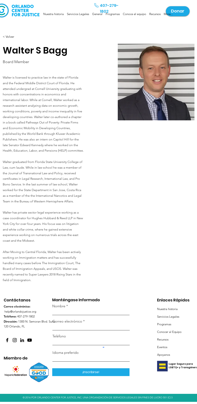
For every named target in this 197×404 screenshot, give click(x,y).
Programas (164, 324)
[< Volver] (10, 37)
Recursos (162, 339)
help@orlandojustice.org (20, 311)
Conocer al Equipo (169, 332)
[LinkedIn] (22, 340)
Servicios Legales (168, 316)
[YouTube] (29, 340)
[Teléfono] (96, 5)
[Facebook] (7, 340)
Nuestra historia (167, 309)
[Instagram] (14, 340)
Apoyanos (163, 355)
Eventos (162, 347)
